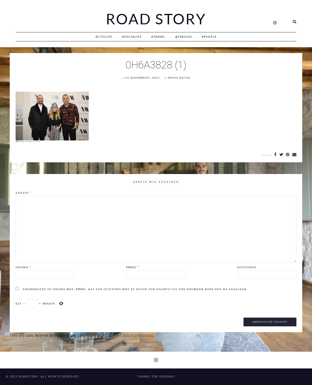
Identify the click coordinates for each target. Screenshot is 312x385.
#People (209, 36)
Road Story (156, 19)
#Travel (158, 36)
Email (132, 267)
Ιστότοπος (246, 267)
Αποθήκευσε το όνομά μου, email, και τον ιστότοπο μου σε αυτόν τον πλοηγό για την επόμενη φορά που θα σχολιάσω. (135, 289)
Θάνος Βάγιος (179, 77)
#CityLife (104, 36)
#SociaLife (132, 36)
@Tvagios (183, 36)
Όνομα (23, 267)
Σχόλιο (23, 192)
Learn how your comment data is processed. (116, 335)
